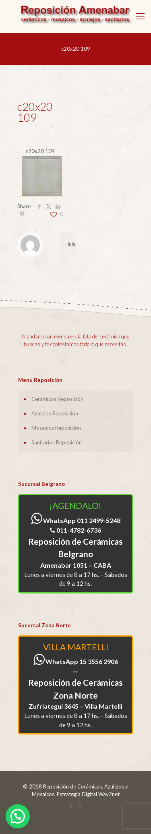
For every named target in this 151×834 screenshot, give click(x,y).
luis (71, 244)
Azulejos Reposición (54, 413)
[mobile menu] (140, 16)
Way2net (109, 794)
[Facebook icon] (71, 805)
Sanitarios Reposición (56, 442)
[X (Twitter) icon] (80, 805)
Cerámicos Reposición (57, 399)
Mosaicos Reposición (56, 428)
